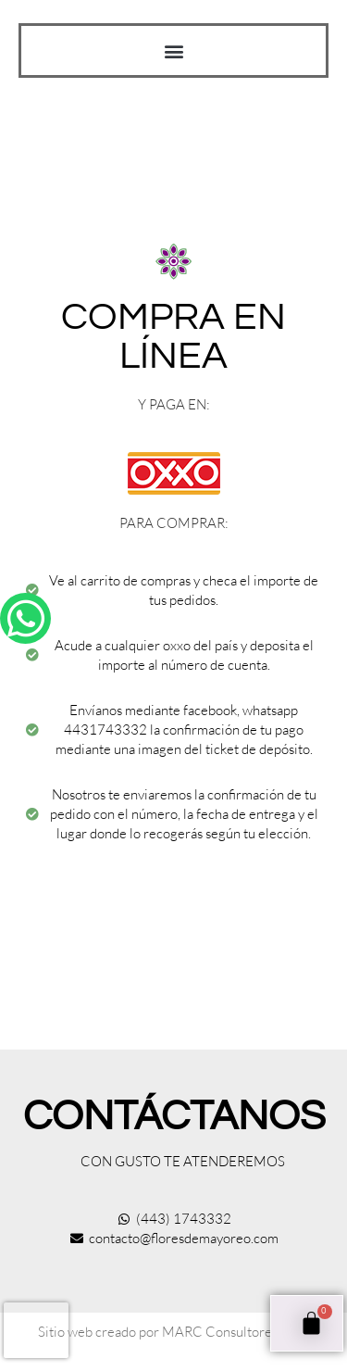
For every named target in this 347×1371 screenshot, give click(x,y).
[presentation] (36, 1330)
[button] (173, 50)
